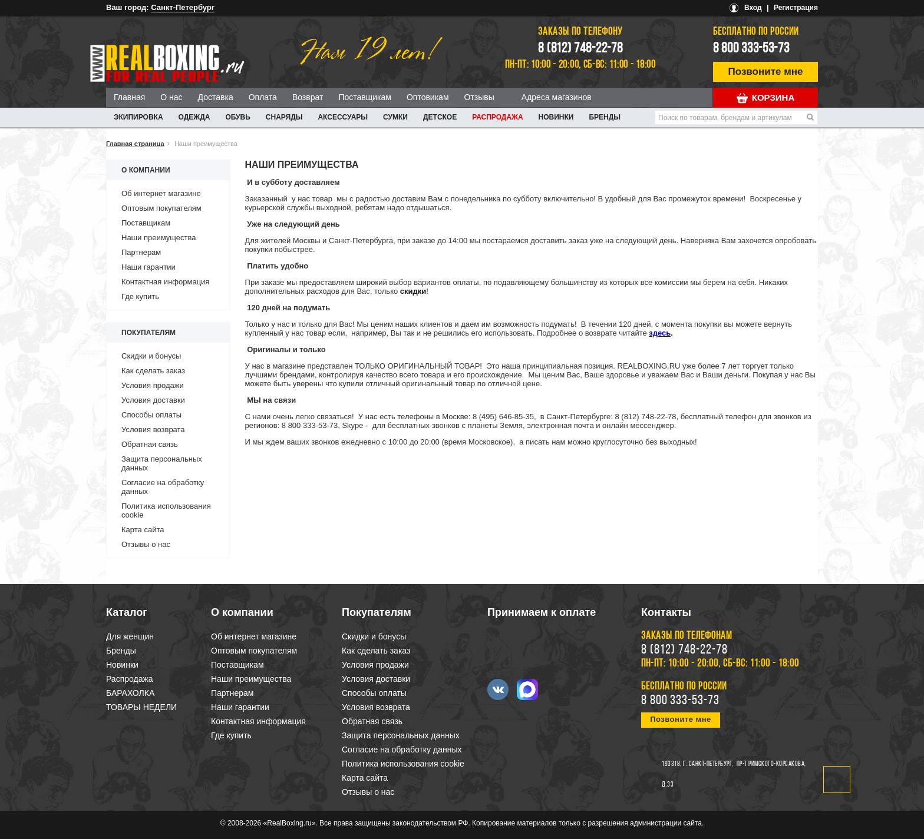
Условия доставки (153, 400)
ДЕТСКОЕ (440, 117)
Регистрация (796, 8)
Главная (129, 97)
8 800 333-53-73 (751, 49)
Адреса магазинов (557, 97)
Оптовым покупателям (161, 208)
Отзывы (479, 97)
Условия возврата (153, 429)
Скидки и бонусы (151, 355)
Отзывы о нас (145, 544)
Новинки (556, 117)
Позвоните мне (765, 71)
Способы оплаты (151, 414)
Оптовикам (428, 97)
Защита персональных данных (401, 735)
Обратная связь (149, 444)
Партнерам (141, 252)
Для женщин (130, 636)
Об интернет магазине (161, 193)
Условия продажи (152, 385)
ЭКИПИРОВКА (138, 117)
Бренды (605, 117)
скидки (413, 291)
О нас (171, 97)
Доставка (215, 97)
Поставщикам (364, 97)
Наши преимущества (158, 237)
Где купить (140, 296)
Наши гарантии (148, 267)
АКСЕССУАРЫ (343, 117)
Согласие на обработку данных (402, 749)
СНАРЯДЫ (284, 117)
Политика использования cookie (403, 763)
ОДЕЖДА (194, 117)
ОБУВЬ (237, 117)
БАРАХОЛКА (130, 693)
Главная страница (135, 143)
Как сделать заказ (153, 370)
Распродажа (497, 117)
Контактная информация (165, 281)
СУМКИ (395, 117)
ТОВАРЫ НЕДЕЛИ (141, 707)
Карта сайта (142, 529)
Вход (753, 8)
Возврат (308, 97)
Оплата (263, 97)
